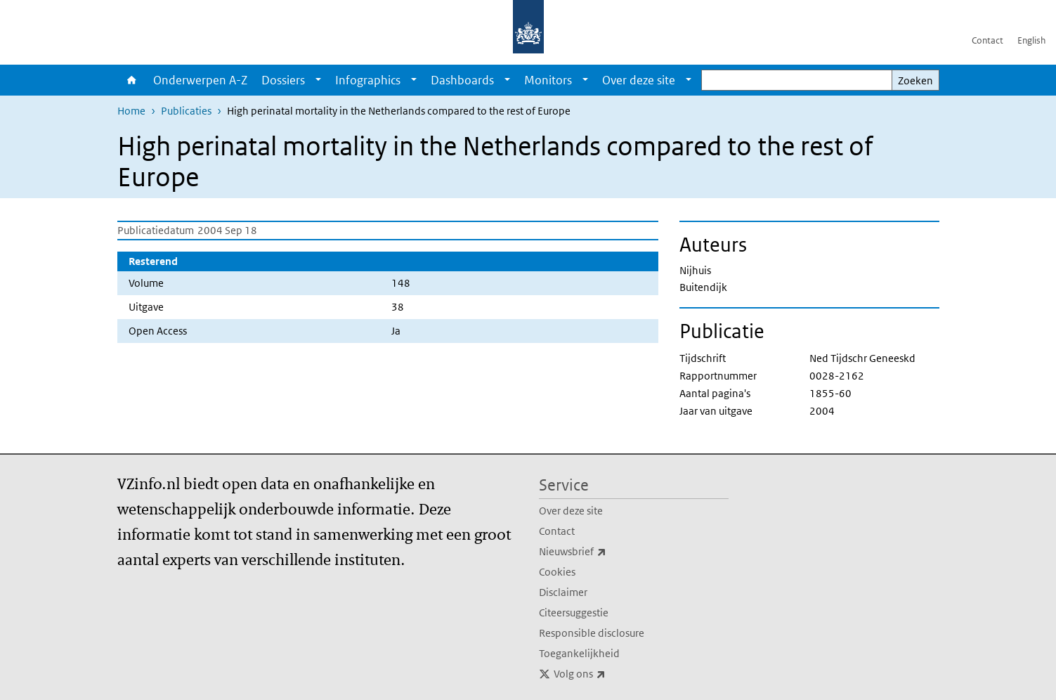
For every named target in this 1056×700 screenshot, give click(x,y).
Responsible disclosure (591, 633)
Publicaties (186, 110)
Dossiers (283, 80)
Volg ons (610, 674)
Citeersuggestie (573, 612)
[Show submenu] (318, 80)
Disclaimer (563, 592)
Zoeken (915, 80)
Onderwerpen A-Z (200, 80)
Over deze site (638, 80)
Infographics (367, 80)
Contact (987, 40)
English (1031, 40)
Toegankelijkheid (579, 653)
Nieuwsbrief (603, 551)
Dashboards (462, 80)
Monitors (548, 80)
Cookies (557, 571)
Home (131, 80)
